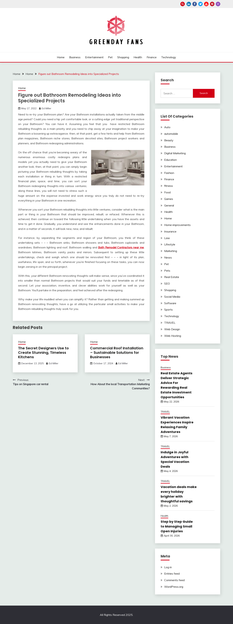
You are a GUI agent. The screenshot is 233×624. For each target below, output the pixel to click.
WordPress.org (173, 586)
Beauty (168, 140)
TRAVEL (169, 322)
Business (75, 57)
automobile (171, 133)
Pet (110, 57)
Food (167, 192)
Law (167, 238)
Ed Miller (46, 108)
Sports (168, 309)
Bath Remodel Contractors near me (121, 247)
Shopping (123, 57)
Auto (167, 127)
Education (170, 159)
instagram (218, 4)
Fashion (169, 173)
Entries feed (172, 573)
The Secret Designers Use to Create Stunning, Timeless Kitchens (43, 352)
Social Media (172, 296)
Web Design (172, 329)
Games (168, 199)
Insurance (170, 231)
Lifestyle (169, 244)
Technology (168, 57)
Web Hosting (172, 335)
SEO (167, 283)
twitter (200, 4)
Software (170, 303)
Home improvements (177, 225)
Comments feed (174, 580)
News (168, 257)
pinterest (212, 4)
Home (61, 57)
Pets (167, 270)
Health (138, 57)
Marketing (170, 251)
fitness (168, 186)
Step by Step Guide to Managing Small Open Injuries (177, 526)
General (169, 205)
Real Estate (171, 277)
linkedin (189, 4)
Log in (168, 567)
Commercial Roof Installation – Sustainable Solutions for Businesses (116, 352)
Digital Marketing (175, 153)
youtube (206, 4)
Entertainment (94, 57)
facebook (194, 4)
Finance (152, 57)
